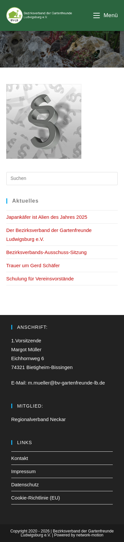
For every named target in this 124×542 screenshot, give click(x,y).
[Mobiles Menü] (105, 15)
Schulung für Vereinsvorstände (40, 278)
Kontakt (19, 458)
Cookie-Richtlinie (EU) (35, 497)
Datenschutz (25, 484)
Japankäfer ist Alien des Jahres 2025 (46, 217)
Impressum (23, 471)
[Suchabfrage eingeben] (62, 178)
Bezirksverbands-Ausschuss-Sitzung (46, 252)
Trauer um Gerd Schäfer (33, 265)
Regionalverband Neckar (38, 419)
